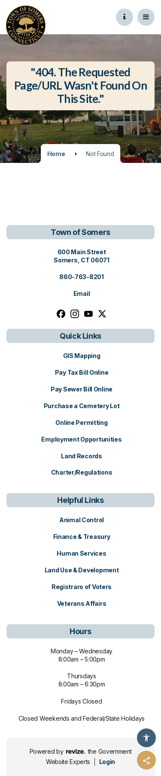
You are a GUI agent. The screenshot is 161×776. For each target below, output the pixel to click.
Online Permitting (81, 422)
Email (81, 293)
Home (56, 153)
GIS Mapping (81, 355)
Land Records (81, 456)
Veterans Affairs (81, 603)
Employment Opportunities (81, 439)
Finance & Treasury (81, 536)
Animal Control (81, 519)
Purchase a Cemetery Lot (82, 405)
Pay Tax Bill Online (82, 372)
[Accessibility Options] (146, 737)
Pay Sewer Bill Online (81, 389)
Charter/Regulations (81, 472)
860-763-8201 (81, 276)
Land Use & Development (82, 570)
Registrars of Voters (82, 586)
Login (107, 761)
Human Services (81, 553)
